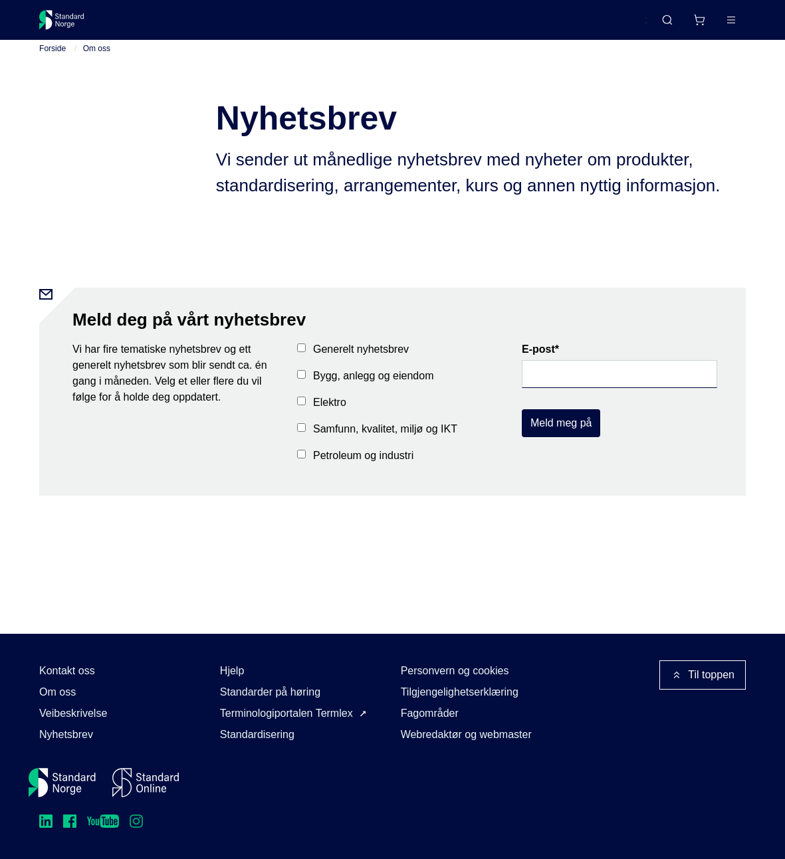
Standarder (152, 25)
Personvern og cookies (455, 670)
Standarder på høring (270, 692)
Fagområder (430, 713)
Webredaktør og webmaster (466, 734)
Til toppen (702, 675)
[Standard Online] (145, 783)
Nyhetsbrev (66, 734)
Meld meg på (561, 433)
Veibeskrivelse (73, 713)
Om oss (96, 59)
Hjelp (232, 670)
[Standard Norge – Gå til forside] (70, 25)
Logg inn (714, 25)
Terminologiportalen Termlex (286, 713)
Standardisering (257, 734)
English (605, 26)
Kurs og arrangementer (346, 25)
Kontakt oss (67, 670)
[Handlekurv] (660, 25)
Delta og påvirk (235, 25)
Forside (52, 59)
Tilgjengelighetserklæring (459, 692)
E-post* (540, 359)
